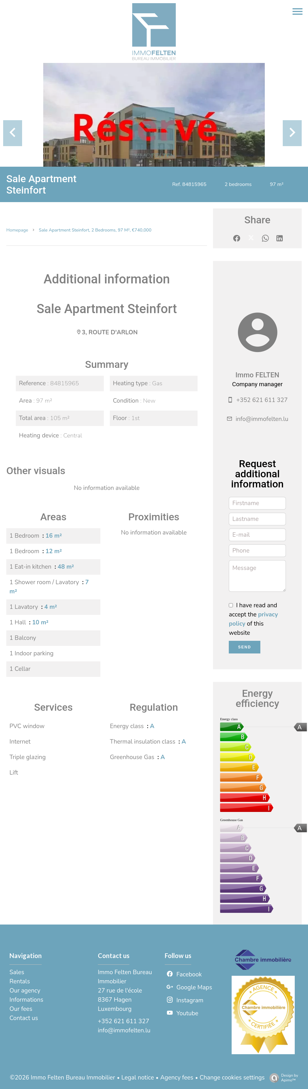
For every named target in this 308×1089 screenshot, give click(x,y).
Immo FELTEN (257, 375)
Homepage (17, 230)
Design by (282, 1078)
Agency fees (176, 1078)
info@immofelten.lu (262, 419)
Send (244, 647)
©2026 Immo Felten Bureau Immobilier (62, 1078)
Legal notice (137, 1078)
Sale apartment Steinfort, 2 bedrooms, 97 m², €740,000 (95, 230)
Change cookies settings (232, 1078)
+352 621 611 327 (262, 400)
